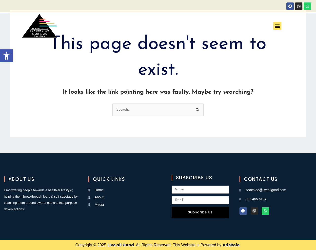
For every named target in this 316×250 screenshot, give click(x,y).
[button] (6, 55)
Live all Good (120, 245)
